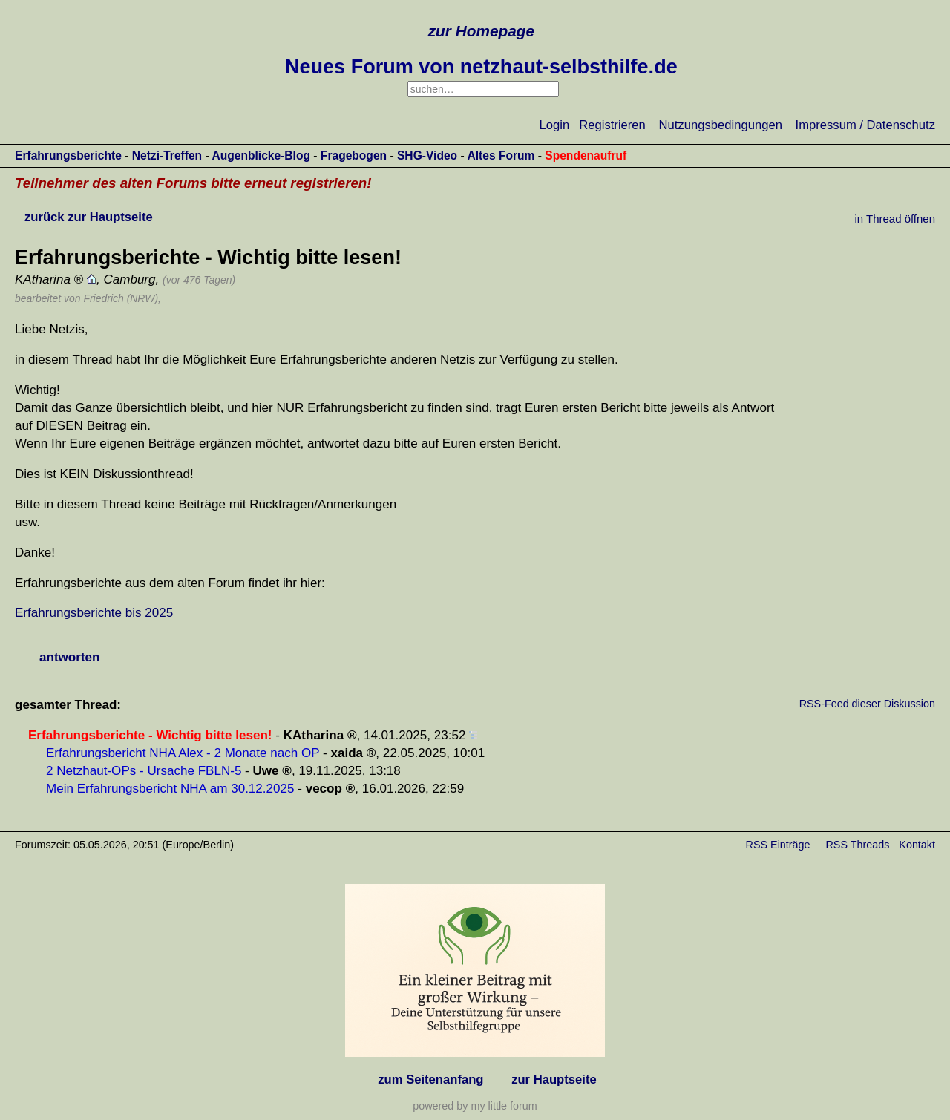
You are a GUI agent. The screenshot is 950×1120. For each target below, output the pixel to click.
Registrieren (612, 125)
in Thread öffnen (895, 218)
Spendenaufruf (585, 155)
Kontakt (917, 845)
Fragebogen (354, 155)
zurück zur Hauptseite (88, 217)
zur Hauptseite (554, 1079)
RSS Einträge (778, 845)
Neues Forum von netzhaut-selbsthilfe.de (481, 67)
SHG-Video (427, 155)
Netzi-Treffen (167, 155)
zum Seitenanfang (430, 1079)
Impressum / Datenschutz (865, 125)
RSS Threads (858, 845)
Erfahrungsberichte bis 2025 (94, 613)
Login (555, 125)
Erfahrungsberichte (68, 155)
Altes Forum (500, 155)
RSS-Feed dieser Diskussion (867, 704)
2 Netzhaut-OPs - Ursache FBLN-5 (143, 771)
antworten (69, 657)
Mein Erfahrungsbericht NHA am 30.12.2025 (170, 789)
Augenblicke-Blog (261, 155)
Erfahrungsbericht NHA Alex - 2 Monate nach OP (182, 753)
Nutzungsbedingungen (720, 125)
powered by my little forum (475, 1106)
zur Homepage (481, 30)
